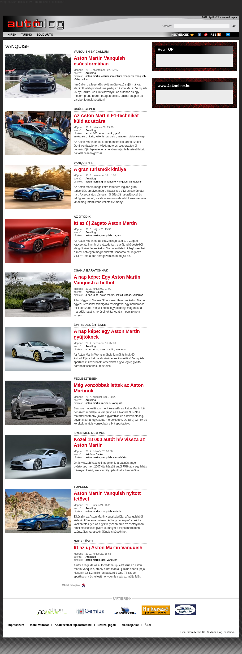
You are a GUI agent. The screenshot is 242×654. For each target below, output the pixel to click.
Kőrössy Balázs (95, 291)
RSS (213, 34)
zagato (117, 235)
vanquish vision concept (131, 136)
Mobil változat (39, 625)
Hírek (12, 34)
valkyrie (99, 136)
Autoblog (91, 73)
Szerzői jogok (106, 625)
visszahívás (120, 457)
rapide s (106, 403)
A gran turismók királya (100, 169)
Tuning (26, 34)
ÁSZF (148, 625)
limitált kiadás (123, 294)
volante (117, 511)
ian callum (116, 76)
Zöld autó (45, 34)
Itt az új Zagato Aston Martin (105, 223)
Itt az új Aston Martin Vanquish (108, 547)
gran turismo (108, 181)
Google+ (205, 34)
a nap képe (92, 294)
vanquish (17, 46)
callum (105, 76)
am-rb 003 (91, 133)
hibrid (91, 136)
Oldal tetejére (71, 585)
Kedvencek (180, 34)
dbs (103, 559)
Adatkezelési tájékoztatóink (73, 625)
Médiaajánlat (130, 625)
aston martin (93, 76)
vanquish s (135, 181)
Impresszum (16, 625)
